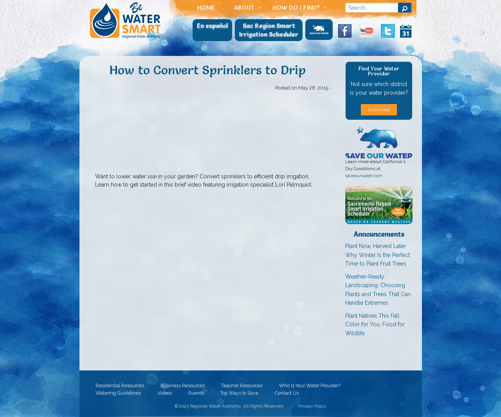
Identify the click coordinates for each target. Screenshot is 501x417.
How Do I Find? (296, 7)
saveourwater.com (363, 175)
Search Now (379, 110)
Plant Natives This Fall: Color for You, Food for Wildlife (375, 324)
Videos (164, 393)
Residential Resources (120, 385)
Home (206, 7)
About (244, 7)
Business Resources (182, 385)
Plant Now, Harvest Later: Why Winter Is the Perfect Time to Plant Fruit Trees (377, 255)
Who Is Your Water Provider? (310, 385)
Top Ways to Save (239, 393)
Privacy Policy (312, 406)
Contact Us (287, 393)
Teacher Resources (242, 385)
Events (196, 393)
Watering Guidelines (118, 393)
